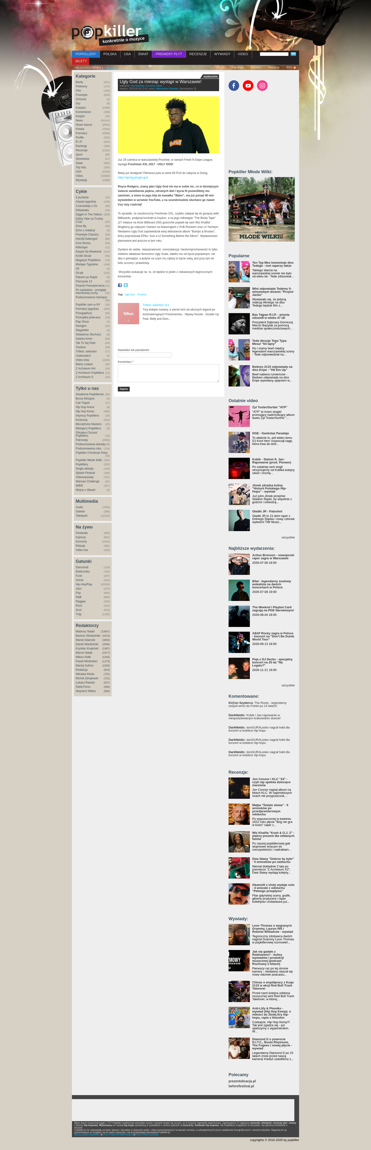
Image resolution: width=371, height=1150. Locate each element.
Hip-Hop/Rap (84, 584)
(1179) (106, 661)
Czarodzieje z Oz (86, 206)
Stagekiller (82, 330)
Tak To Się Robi (85, 343)
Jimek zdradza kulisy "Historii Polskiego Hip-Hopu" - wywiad (269, 488)
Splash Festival (85, 473)
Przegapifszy (84, 313)
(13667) (105, 631)
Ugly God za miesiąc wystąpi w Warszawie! (160, 81)
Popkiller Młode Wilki (89, 460)
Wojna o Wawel (85, 490)
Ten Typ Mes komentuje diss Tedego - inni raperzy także (273, 264)
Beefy (79, 82)
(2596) (106, 644)
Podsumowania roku (89, 448)
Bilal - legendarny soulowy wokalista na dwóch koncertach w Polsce (271, 584)
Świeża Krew (84, 338)
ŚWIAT (143, 54)
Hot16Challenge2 (87, 238)
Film (78, 90)
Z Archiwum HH (85, 368)
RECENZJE (198, 54)
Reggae (81, 601)
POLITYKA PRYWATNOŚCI (118, 1134)
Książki (80, 116)
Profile (80, 137)
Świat (79, 163)
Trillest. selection (86, 351)
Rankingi (81, 146)
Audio (79, 507)
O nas (220, 67)
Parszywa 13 (84, 281)
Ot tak (79, 273)
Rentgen (81, 326)
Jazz (79, 588)
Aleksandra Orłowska (167, 88)
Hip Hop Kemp (85, 411)
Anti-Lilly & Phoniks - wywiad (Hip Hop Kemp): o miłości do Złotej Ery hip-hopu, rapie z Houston (271, 1013)
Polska (80, 129)
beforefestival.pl (241, 1086)
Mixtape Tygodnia (87, 264)
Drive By (81, 226)
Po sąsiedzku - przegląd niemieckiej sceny (91, 291)
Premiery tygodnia (87, 309)
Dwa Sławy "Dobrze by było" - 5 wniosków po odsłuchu (273, 860)
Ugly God (130, 294)
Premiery (81, 133)
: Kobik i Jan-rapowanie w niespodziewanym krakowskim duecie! (255, 716)
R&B (79, 597)
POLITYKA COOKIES (147, 1134)
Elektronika (83, 571)
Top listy (81, 167)
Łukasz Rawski (85, 682)
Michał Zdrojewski (87, 678)
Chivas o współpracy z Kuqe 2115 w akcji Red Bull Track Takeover (273, 985)
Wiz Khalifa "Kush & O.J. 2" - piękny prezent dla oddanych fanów (273, 836)
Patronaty (238, 67)
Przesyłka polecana (88, 317)
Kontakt (256, 67)
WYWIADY (222, 54)
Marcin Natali (84, 652)
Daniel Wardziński (87, 644)
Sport (79, 154)
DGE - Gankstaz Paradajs (270, 433)
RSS (289, 67)
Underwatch (83, 355)
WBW (79, 485)
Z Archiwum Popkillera (90, 372)
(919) (107, 669)
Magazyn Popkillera (88, 260)
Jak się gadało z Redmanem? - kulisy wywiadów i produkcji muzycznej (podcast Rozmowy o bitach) (268, 958)
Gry (78, 103)
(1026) (106, 665)
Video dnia (82, 360)
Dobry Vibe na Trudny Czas (89, 220)
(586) (107, 691)
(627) (107, 682)
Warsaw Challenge (87, 481)
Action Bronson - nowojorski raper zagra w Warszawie (273, 556)
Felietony (81, 86)
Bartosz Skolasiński (88, 635)
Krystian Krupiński (87, 648)
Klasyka (81, 107)
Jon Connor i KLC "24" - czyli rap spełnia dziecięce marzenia (271, 782)
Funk (79, 575)
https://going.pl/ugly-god (133, 177)
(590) (107, 686)
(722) (107, 674)
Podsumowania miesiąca (91, 297)
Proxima (141, 294)
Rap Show (82, 321)
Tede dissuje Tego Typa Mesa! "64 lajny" (269, 342)
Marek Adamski (85, 640)
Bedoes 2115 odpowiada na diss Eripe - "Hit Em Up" (272, 368)
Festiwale (82, 533)
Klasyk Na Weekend (88, 251)
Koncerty (81, 541)
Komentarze (83, 112)
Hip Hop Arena (85, 407)
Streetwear (82, 158)
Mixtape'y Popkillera (88, 428)
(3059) (106, 640)
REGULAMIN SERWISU (87, 1134)
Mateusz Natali (85, 631)
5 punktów (82, 197)
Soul (78, 610)
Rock (79, 605)
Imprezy (81, 537)
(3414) (106, 635)
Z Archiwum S (84, 377)
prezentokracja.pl (242, 1081)
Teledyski (81, 515)
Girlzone (81, 99)
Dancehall (82, 567)
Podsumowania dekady (90, 444)
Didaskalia (82, 210)
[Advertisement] (185, 13)
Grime (80, 580)
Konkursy (82, 420)
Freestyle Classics (87, 234)
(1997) (106, 648)
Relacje (80, 545)
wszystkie (288, 537)
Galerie (80, 511)
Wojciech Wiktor (86, 691)
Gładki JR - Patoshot (267, 511)
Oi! (77, 268)
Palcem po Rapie (86, 277)
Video (79, 176)
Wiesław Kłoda (85, 674)
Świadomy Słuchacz (88, 334)
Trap (78, 614)
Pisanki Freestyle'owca (90, 285)
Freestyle (81, 95)
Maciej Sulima (84, 665)
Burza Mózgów (85, 398)
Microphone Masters (89, 424)
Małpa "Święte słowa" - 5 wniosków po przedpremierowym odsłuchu (270, 809)
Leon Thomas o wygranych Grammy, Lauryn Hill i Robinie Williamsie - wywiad (272, 928)
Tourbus (81, 347)
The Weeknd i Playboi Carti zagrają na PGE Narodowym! (273, 608)
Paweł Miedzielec (87, 661)
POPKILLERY (85, 54)
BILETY (81, 61)
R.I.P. (79, 141)
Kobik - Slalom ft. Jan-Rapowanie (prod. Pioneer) (271, 460)
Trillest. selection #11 (156, 305)
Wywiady (81, 180)
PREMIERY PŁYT (169, 54)
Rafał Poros (83, 686)
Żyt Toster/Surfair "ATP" (269, 407)
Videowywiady (85, 477)
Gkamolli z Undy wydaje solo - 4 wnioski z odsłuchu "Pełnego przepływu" (273, 888)
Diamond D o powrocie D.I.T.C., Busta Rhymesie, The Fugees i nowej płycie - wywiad (272, 1043)
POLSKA (110, 54)
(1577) (106, 652)
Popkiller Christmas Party (92, 452)
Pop (78, 593)
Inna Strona (83, 243)
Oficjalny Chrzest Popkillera (86, 434)
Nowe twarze (84, 124)
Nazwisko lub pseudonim (133, 350)
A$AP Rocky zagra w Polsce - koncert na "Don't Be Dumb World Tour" (273, 636)
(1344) (106, 657)
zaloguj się (111, 67)
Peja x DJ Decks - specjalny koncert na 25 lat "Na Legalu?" (272, 662)
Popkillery (82, 464)
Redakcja (82, 669)
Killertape (82, 247)
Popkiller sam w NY (88, 304)
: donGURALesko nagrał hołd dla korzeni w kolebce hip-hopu (259, 729)
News (79, 120)
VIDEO (243, 54)
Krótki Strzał (83, 256)
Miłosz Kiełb (83, 657)
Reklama (273, 67)
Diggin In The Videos (89, 214)
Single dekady (84, 468)
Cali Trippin (83, 402)
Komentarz (125, 362)
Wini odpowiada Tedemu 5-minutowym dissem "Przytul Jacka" (272, 292)
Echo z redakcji (85, 230)
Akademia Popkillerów (90, 394)
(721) (107, 678)
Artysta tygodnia (86, 201)
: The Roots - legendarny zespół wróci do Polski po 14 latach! (258, 704)
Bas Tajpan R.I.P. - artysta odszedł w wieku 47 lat (270, 316)
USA (127, 54)
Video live (82, 550)
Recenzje (82, 150)
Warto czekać (84, 364)
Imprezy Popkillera (87, 415)
